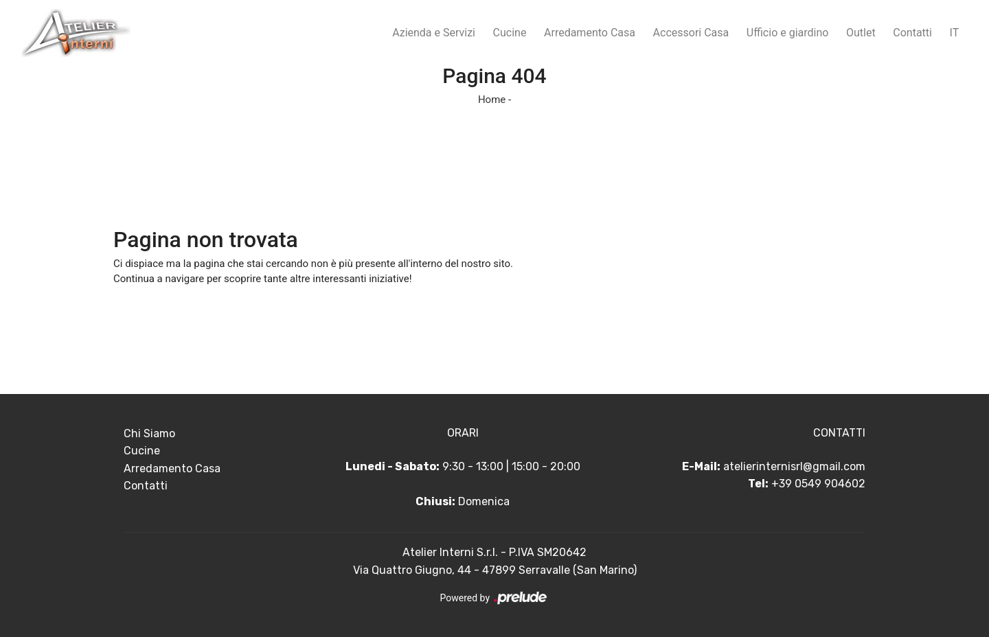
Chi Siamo (149, 433)
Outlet (861, 32)
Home (491, 99)
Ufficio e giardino (788, 32)
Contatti (912, 32)
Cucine (510, 32)
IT (954, 32)
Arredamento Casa (589, 32)
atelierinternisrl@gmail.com (794, 466)
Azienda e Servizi (433, 32)
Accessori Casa (691, 32)
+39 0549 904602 (818, 483)
